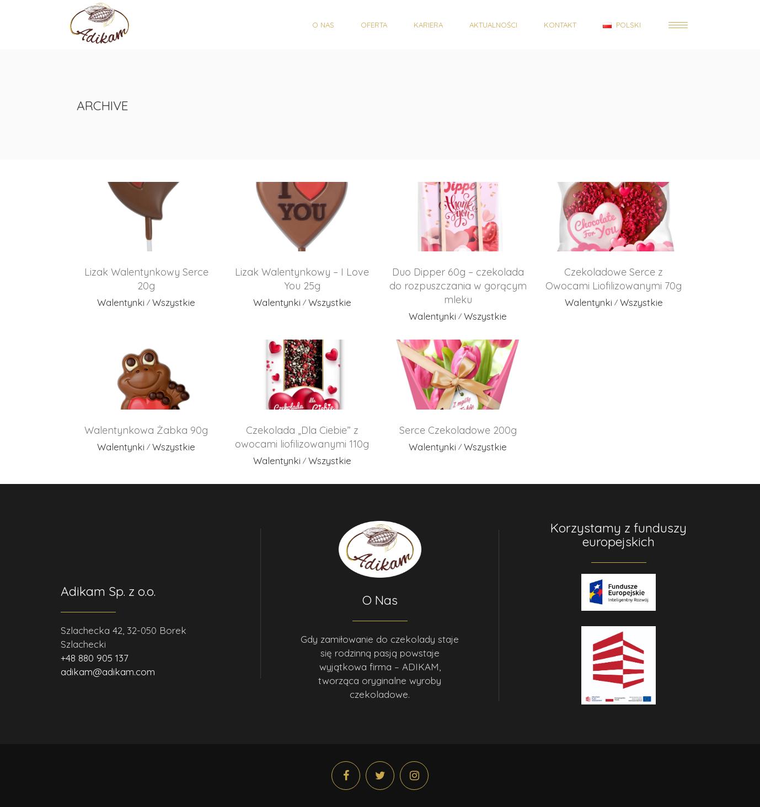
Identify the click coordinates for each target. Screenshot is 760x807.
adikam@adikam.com (108, 671)
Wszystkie (173, 302)
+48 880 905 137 (95, 658)
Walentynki (120, 302)
